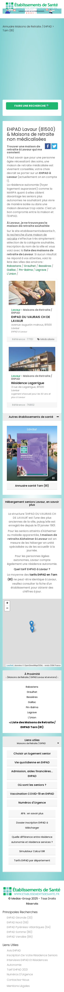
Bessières (45, 266)
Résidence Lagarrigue (27, 383)
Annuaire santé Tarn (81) (32, 486)
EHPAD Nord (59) (17, 922)
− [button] (7, 608)
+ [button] (7, 603)
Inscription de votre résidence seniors (32, 955)
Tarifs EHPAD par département (32, 860)
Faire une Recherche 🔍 (32, 106)
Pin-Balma (26, 270)
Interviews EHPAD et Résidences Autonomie (27, 962)
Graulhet (30, 266)
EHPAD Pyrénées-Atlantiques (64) (29, 927)
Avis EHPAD (14, 950)
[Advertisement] (32, 66)
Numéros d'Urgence (32, 803)
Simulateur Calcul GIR (32, 851)
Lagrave (40, 270)
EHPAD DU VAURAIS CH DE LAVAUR (30, 319)
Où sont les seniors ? (32, 785)
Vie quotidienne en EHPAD (32, 762)
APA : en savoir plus (32, 813)
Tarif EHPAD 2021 (17, 970)
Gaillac (11, 270)
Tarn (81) (8, 30)
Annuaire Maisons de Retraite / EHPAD (27, 26)
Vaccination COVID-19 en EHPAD (32, 794)
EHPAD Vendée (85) (20, 937)
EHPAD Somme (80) (19, 932)
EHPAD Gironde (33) (19, 918)
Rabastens (14, 266)
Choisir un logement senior (32, 754)
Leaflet (10, 665)
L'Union (11, 274)
